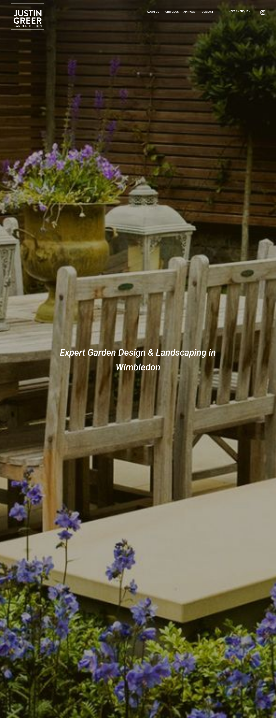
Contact (207, 11)
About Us (153, 11)
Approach (190, 11)
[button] (239, 11)
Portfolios (171, 11)
